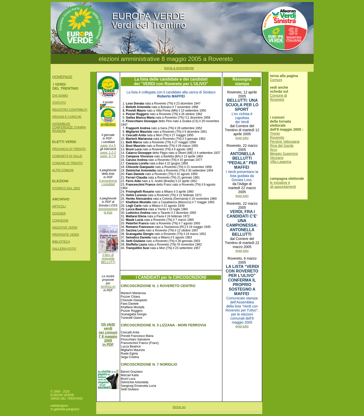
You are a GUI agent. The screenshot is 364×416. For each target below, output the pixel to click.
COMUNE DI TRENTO (67, 163)
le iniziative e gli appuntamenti (283, 185)
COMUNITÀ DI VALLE (67, 156)
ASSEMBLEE (61, 124)
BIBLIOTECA (61, 242)
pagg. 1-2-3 (108, 152)
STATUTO (59, 103)
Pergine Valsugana (285, 142)
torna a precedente (179, 68)
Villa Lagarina (280, 162)
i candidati (108, 184)
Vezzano (277, 158)
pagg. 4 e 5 (108, 145)
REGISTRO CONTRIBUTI (69, 110)
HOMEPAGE (62, 77)
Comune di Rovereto (278, 97)
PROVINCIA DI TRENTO (69, 149)
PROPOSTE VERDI (65, 234)
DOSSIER (59, 213)
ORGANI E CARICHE (66, 117)
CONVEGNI (60, 220)
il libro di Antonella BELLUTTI (108, 257)
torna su (179, 407)
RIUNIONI (59, 131)
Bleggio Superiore (284, 154)
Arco (273, 150)
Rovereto (277, 137)
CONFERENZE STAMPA (69, 127)
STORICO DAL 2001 (66, 188)
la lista (108, 212)
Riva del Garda (281, 146)
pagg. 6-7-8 (108, 156)
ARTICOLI (59, 206)
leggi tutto (242, 138)
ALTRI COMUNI (63, 170)
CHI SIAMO (60, 95)
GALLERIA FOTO (64, 249)
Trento (275, 133)
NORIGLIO (108, 287)
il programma (108, 181)
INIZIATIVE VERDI (64, 227)
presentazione (107, 209)
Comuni (276, 80)
